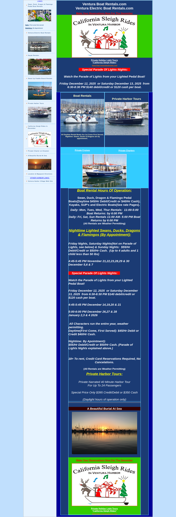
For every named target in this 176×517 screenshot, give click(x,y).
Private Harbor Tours (36, 103)
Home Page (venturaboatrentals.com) (104, 65)
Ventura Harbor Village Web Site (40, 181)
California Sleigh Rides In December (38, 127)
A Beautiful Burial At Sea (38, 155)
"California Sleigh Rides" (104, 62)
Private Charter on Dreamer (39, 151)
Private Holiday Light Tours (104, 60)
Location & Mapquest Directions (40, 174)
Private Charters (126, 151)
